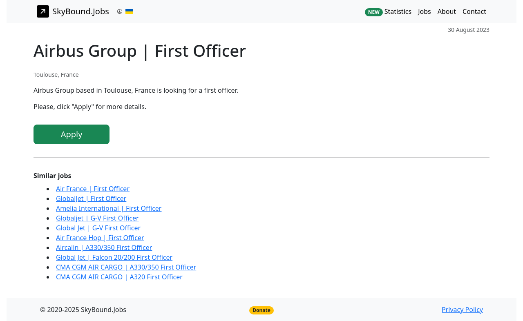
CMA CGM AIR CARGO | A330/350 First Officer (126, 267)
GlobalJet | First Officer (91, 198)
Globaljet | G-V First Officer (97, 218)
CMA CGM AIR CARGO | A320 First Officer (119, 276)
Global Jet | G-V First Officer (98, 227)
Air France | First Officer (93, 188)
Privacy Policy (462, 309)
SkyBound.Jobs (73, 11)
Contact (474, 11)
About (447, 11)
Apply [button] (72, 134)
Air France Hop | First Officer (100, 237)
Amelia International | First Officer (108, 208)
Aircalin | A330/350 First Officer (104, 247)
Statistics (388, 11)
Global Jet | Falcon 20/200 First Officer (114, 257)
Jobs (424, 11)
